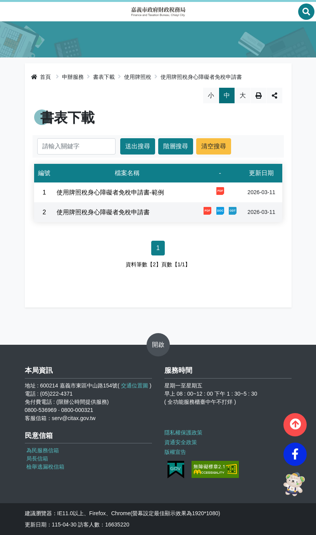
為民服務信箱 (42, 450)
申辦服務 (73, 77)
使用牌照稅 (137, 77)
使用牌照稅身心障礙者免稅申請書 (201, 77)
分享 (274, 95)
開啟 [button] (158, 344)
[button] (295, 424)
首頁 (41, 77)
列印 (258, 95)
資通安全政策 (180, 442)
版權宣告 (175, 452)
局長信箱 (37, 458)
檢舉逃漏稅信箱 (45, 467)
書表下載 (104, 77)
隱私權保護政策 (183, 432)
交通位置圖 (134, 385)
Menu (10, 11)
